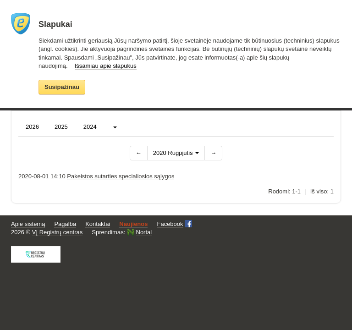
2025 (61, 126)
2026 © (46, 232)
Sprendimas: (122, 232)
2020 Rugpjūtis (176, 152)
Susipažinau (61, 86)
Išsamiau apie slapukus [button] (106, 65)
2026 (32, 126)
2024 (90, 126)
